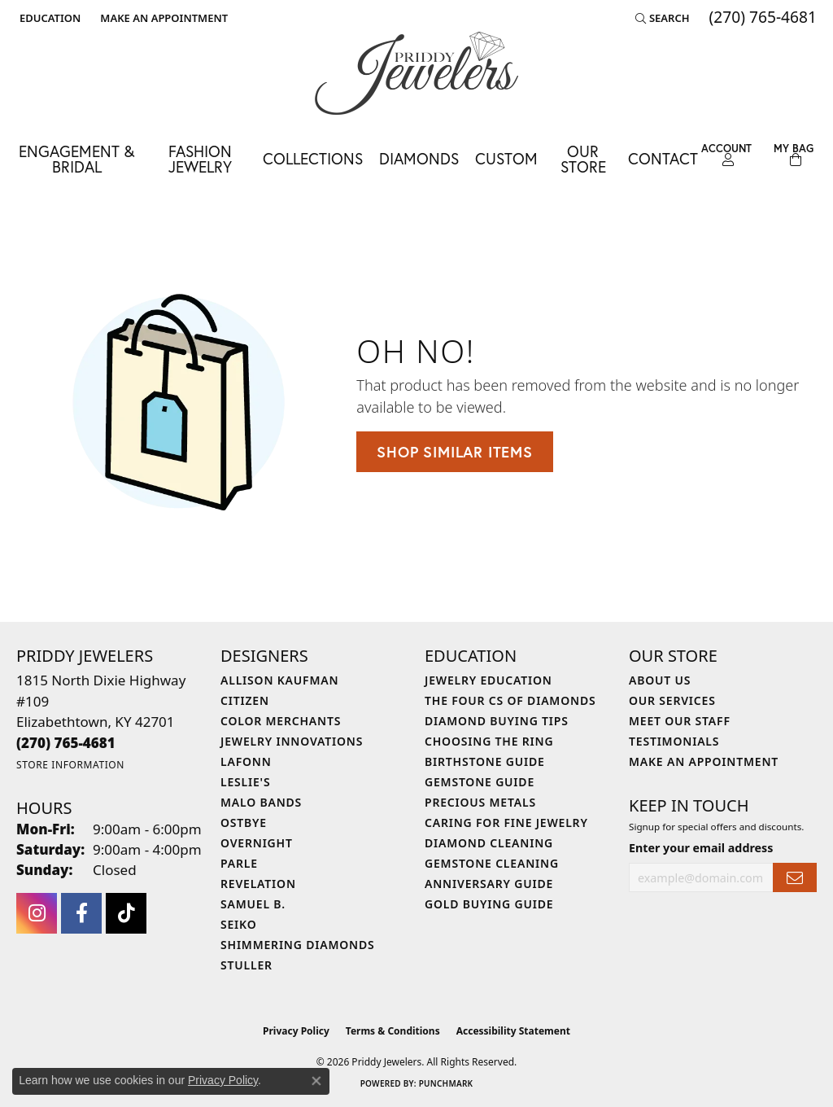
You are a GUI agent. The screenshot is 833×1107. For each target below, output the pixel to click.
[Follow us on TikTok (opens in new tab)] (126, 913)
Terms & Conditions (393, 1031)
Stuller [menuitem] (246, 965)
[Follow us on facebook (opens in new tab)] (81, 913)
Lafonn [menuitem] (246, 761)
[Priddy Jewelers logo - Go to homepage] (416, 73)
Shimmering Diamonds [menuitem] (297, 944)
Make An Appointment (703, 761)
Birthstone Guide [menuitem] (485, 761)
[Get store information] (70, 765)
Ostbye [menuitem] (243, 822)
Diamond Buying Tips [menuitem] (497, 721)
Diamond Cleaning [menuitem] (489, 843)
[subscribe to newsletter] (795, 878)
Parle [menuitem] (239, 863)
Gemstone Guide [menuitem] (479, 782)
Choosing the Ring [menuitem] (489, 741)
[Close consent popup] (316, 1081)
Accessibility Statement (513, 1031)
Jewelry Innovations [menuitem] (291, 741)
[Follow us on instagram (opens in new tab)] (36, 913)
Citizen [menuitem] (244, 700)
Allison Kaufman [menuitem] (279, 680)
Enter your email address (701, 847)
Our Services (672, 700)
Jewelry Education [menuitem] (488, 680)
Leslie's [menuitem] (245, 782)
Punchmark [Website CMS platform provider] (446, 1083)
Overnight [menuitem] (256, 843)
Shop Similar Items (454, 452)
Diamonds (419, 158)
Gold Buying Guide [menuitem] (489, 904)
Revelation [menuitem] (258, 883)
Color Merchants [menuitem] (280, 721)
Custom (506, 158)
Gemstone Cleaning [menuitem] (492, 863)
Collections (313, 158)
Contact (663, 158)
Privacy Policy (296, 1031)
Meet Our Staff (680, 721)
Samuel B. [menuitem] (253, 904)
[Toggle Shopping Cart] (793, 155)
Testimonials (674, 741)
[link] (162, 18)
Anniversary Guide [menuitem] (489, 883)
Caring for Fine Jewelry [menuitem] (506, 822)
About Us (660, 680)
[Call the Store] (66, 742)
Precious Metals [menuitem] (480, 802)
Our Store (583, 159)
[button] (48, 18)
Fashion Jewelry (200, 159)
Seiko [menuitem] (238, 924)
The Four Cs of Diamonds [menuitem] (510, 700)
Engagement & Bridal (76, 159)
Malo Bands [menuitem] (261, 802)
